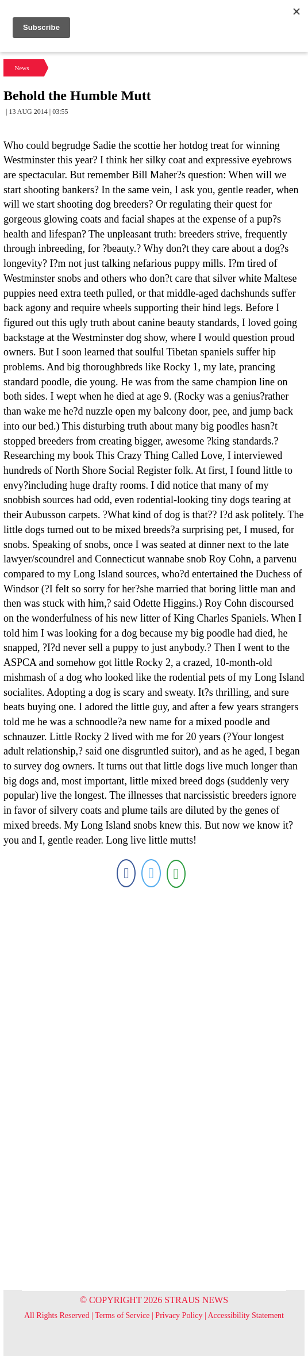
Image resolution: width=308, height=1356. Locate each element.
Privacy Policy (178, 1315)
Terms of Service (122, 1315)
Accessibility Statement (245, 1315)
